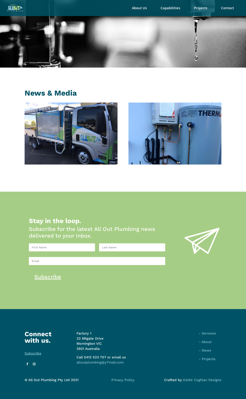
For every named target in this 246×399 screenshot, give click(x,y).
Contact (227, 8)
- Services (207, 333)
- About (205, 342)
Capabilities (170, 8)
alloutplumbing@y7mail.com (100, 362)
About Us (139, 8)
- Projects (207, 359)
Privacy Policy (122, 380)
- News (205, 350)
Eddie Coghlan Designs (202, 380)
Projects (200, 8)
